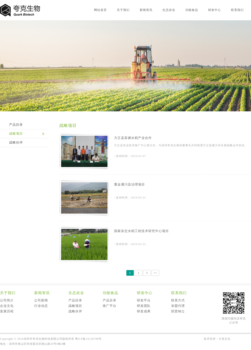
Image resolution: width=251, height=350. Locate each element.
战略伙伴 (16, 142)
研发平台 (144, 300)
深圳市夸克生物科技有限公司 (43, 338)
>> (155, 272)
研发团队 (144, 306)
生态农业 (168, 10)
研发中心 (214, 10)
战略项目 (16, 133)
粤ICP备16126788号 (88, 338)
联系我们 (237, 10)
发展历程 (7, 311)
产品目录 (16, 124)
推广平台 (109, 306)
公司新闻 (41, 300)
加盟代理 (178, 306)
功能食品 (191, 10)
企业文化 (7, 306)
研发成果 (144, 311)
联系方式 (178, 300)
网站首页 (100, 10)
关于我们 (123, 10)
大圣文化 (224, 338)
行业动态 (41, 306)
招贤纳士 (178, 311)
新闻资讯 (146, 10)
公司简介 (7, 300)
